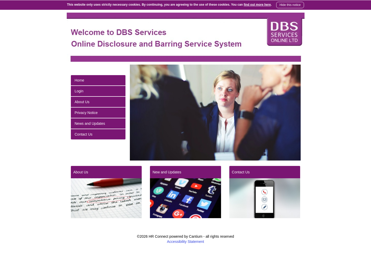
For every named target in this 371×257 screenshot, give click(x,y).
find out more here (257, 4)
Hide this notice (290, 5)
